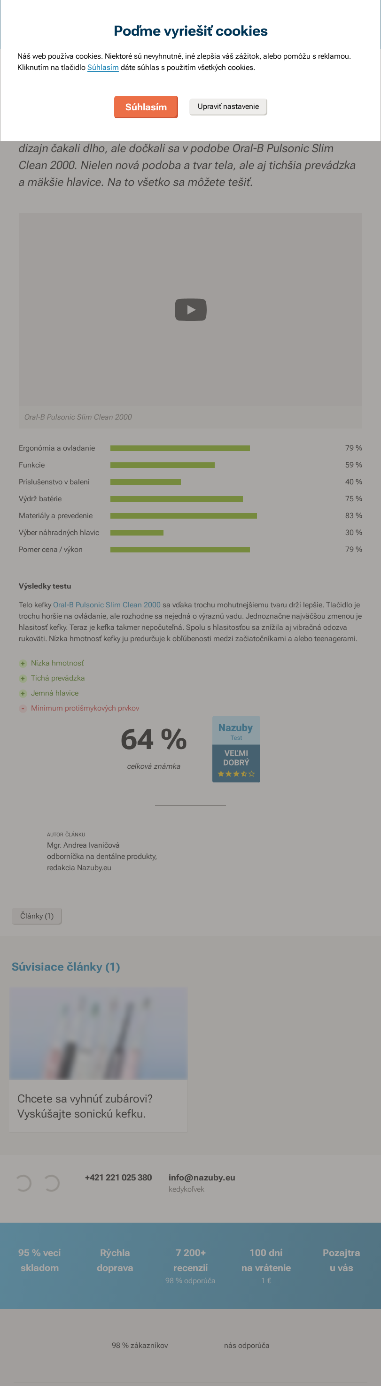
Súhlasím (103, 67)
